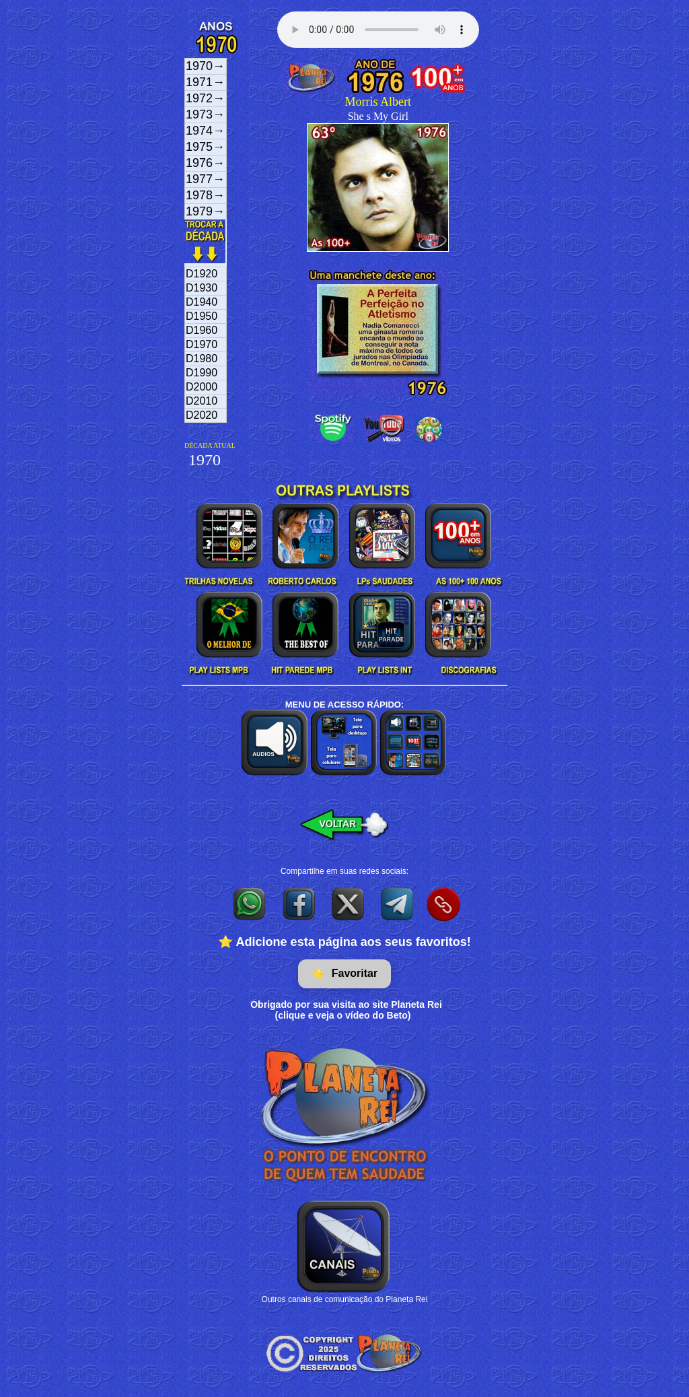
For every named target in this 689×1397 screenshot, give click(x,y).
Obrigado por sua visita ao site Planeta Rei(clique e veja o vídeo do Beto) (346, 1010)
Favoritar (344, 973)
